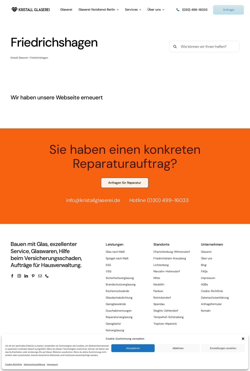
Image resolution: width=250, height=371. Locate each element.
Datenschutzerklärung (34, 364)
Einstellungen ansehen (223, 348)
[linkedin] (26, 276)
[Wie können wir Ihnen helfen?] (204, 46)
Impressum (52, 364)
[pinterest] (33, 276)
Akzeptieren (133, 348)
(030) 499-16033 (166, 200)
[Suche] (175, 46)
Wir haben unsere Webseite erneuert (57, 97)
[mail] (40, 276)
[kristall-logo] (31, 7)
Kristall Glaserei (19, 57)
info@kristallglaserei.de (92, 200)
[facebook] (12, 276)
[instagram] (19, 276)
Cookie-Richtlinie (13, 364)
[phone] (47, 276)
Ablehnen (178, 348)
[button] (243, 338)
